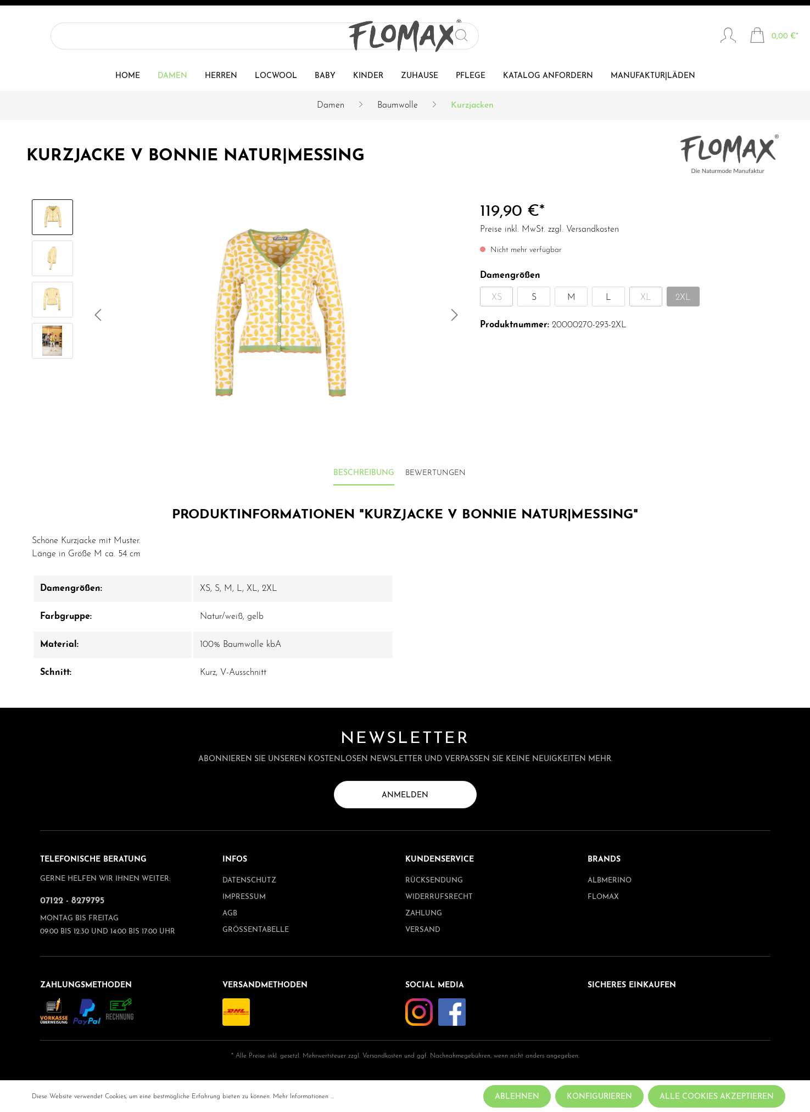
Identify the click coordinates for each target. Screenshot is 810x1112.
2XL (683, 297)
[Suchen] (165, 36)
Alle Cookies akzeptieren (717, 1097)
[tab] (363, 473)
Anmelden (405, 795)
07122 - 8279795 (72, 901)
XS (496, 297)
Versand (422, 930)
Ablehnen (517, 1097)
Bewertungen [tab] (435, 473)
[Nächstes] (454, 318)
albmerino (610, 880)
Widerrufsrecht (439, 897)
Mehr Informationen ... (303, 1096)
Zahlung (423, 913)
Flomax (603, 897)
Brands (604, 860)
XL (645, 297)
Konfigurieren (599, 1097)
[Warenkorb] (774, 37)
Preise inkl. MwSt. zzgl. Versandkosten (549, 229)
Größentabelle (255, 930)
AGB (229, 913)
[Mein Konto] (728, 37)
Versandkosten (382, 1056)
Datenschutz (249, 880)
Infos (234, 860)
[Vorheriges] (98, 318)
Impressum (244, 897)
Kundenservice (439, 860)
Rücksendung (434, 880)
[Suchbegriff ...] (98, 36)
